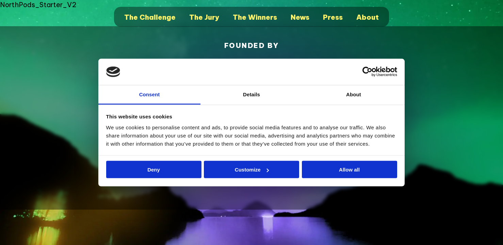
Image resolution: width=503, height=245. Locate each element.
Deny (153, 170)
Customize (252, 170)
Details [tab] (251, 94)
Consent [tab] (149, 94)
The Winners (255, 17)
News (300, 17)
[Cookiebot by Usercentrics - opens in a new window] (367, 72)
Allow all (349, 170)
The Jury (204, 17)
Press (333, 17)
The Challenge (150, 17)
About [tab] (353, 94)
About (367, 17)
